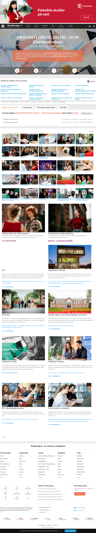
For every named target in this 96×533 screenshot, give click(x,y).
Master (41, 102)
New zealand (61, 474)
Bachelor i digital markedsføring (84, 93)
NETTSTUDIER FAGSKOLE (26, 199)
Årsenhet (47, 102)
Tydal (20, 466)
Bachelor (34, 102)
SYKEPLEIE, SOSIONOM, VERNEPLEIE (47, 185)
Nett (51, 421)
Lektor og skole (25, 419)
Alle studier (4, 102)
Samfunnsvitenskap (6, 419)
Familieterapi (30, 281)
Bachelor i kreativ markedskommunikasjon (36, 90)
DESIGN (3, 144)
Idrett (70, 419)
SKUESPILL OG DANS (43, 171)
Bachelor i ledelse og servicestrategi (11, 97)
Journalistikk (3, 466)
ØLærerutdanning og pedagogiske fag (69, 283)
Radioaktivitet (70, 325)
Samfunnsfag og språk (67, 281)
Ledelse (35, 281)
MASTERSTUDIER (80, 157)
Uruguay (60, 469)
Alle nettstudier (14, 102)
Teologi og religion (6, 283)
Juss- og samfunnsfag (70, 372)
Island (59, 466)
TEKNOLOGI (23, 144)
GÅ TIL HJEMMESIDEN (8, 287)
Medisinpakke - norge (43, 469)
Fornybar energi (63, 325)
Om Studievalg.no (41, 525)
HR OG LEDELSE (61, 144)
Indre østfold (22, 461)
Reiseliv (2, 456)
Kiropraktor (79, 461)
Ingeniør (59, 281)
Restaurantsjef (80, 458)
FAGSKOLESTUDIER (80, 185)
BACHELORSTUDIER (25, 171)
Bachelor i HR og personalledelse (61, 85)
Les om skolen (74, 119)
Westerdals (62, 102)
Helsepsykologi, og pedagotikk (9, 325)
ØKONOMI (59, 157)
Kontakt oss (49, 525)
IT (58, 372)
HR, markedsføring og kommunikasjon (26, 325)
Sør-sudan (60, 456)
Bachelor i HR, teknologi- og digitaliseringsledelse (59, 90)
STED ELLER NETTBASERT (8, 200)
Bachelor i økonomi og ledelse (60, 93)
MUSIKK (4, 171)
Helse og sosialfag (52, 372)
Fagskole (54, 102)
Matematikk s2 (41, 472)
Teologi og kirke (34, 419)
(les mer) (60, 530)
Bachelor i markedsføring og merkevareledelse (9, 86)
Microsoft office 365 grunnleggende (46, 464)
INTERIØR (78, 171)
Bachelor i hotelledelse (82, 85)
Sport (77, 372)
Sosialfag (9, 281)
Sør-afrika (60, 461)
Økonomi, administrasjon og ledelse (81, 281)
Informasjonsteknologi (53, 283)
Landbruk (74, 419)
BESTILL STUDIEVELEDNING (60, 241)
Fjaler (20, 474)
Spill (86, 419)
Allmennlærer (80, 464)
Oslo (21, 102)
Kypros (59, 472)
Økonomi (56, 325)
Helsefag (15, 281)
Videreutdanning (76, 421)
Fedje (20, 458)
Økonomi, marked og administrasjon (36, 55)
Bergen (27, 102)
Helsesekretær (41, 458)
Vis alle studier (83, 119)
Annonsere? (55, 525)
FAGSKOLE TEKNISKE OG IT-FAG (83, 199)
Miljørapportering (42, 461)
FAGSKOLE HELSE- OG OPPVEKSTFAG (66, 199)
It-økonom (79, 474)
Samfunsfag (3, 469)
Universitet (90, 119)
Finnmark (21, 469)
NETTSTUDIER (79, 144)
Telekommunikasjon (4, 464)
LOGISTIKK (4, 185)
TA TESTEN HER (9, 241)
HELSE (40, 144)
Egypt (59, 464)
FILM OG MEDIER (24, 185)
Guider (4, 30)
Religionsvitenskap (16, 419)
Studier (9, 30)
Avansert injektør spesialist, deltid (46, 456)
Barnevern (40, 281)
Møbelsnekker (80, 469)
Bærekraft (50, 419)
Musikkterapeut (80, 466)
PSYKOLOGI (4, 157)
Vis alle (2, 477)
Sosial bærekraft (22, 281)
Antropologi (2, 472)
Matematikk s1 (41, 474)
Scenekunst (81, 283)
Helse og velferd (52, 281)
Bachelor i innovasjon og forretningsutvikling (36, 98)
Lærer (78, 419)
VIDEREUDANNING (61, 171)
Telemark (21, 472)
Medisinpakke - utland (43, 466)
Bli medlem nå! (80, 493)
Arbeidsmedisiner (81, 472)
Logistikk (62, 372)
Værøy (20, 464)
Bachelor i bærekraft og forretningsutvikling (13, 93)
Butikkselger (80, 456)
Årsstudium (68, 421)
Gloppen (21, 456)
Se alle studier (84, 421)
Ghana (59, 458)
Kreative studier (3, 458)
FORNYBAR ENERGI (61, 185)
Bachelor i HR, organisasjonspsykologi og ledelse (85, 90)
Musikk (83, 419)
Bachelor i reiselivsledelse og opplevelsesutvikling (37, 94)
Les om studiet (65, 119)
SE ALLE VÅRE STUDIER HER (9, 372)
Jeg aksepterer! (70, 530)
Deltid (54, 421)
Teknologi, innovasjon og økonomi (14, 327)
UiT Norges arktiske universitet (10, 119)
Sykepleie (4, 281)
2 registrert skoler (57, 55)
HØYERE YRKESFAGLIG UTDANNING (10, 199)
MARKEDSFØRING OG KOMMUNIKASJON (44, 158)
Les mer (2, 511)
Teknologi (50, 325)
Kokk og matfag (3, 474)
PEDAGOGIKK (23, 157)
